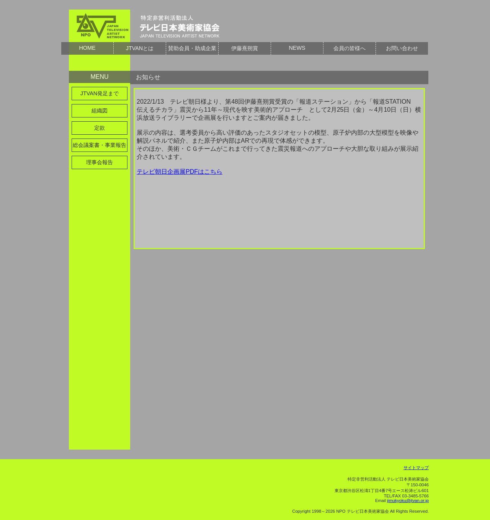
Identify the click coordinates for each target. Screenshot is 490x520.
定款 (99, 128)
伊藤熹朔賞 (244, 48)
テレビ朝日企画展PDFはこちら (179, 171)
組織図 (99, 111)
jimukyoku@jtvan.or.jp (408, 500)
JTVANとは (140, 48)
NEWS (297, 48)
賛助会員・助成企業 (192, 48)
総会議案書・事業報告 (99, 145)
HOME (87, 48)
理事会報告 (99, 162)
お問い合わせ (402, 48)
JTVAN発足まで (99, 93)
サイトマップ (416, 467)
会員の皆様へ (349, 48)
